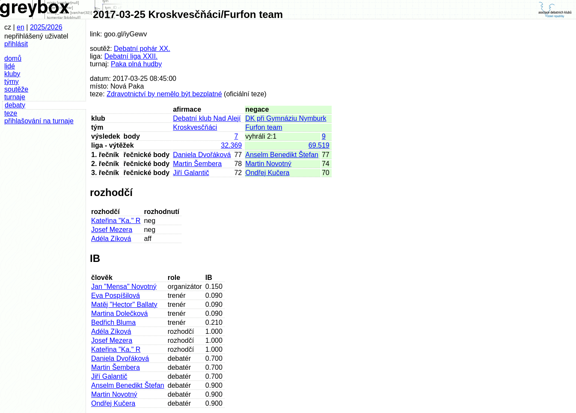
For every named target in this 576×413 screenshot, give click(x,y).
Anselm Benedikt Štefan (281, 154)
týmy (11, 81)
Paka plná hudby (136, 64)
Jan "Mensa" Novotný (124, 286)
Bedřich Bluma (113, 322)
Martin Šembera (197, 163)
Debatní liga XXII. (131, 56)
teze (10, 113)
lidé (9, 66)
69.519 (319, 145)
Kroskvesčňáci (195, 127)
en (20, 27)
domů (12, 58)
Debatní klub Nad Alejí (206, 118)
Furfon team (263, 127)
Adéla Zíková (111, 238)
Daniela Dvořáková (202, 154)
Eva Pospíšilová (115, 295)
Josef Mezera (111, 229)
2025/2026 (46, 27)
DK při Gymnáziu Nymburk (285, 118)
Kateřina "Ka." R (115, 220)
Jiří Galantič (191, 172)
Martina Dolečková (119, 313)
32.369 (231, 145)
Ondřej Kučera (267, 172)
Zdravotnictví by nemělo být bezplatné (164, 94)
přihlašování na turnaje (39, 121)
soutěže (16, 89)
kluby (12, 73)
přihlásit (16, 44)
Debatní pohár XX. (142, 48)
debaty (15, 105)
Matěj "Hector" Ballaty (124, 304)
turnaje (14, 97)
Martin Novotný (268, 163)
